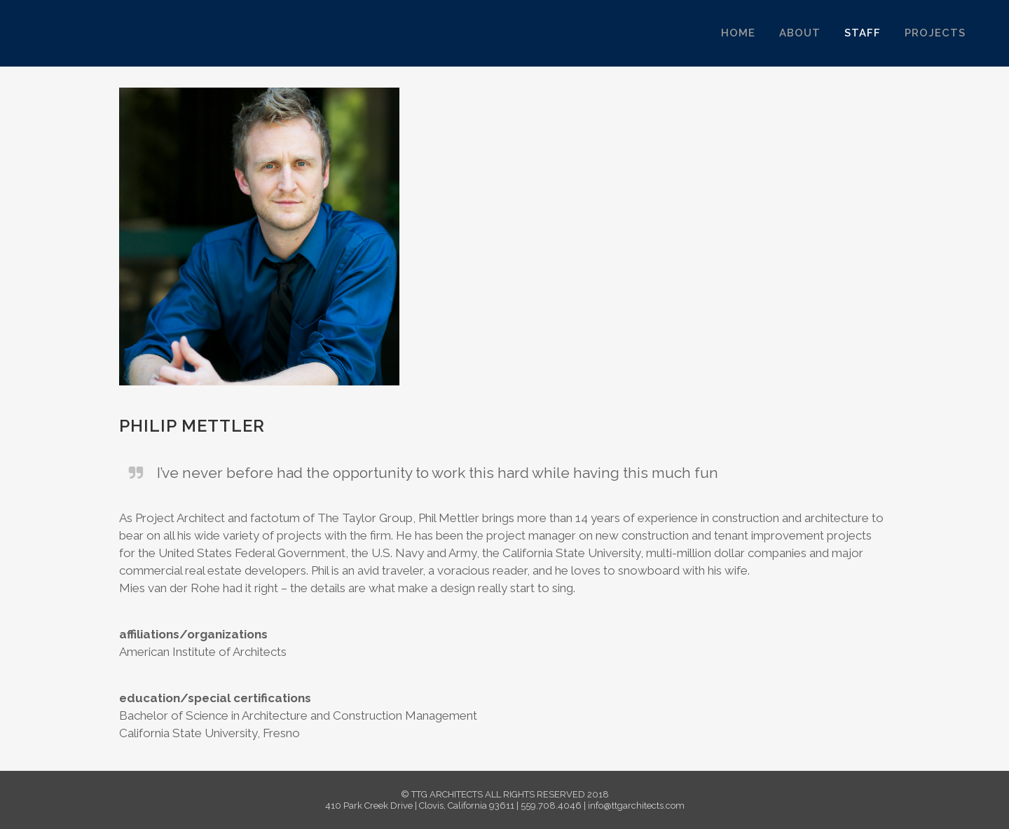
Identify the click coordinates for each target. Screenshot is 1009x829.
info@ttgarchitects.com (636, 805)
